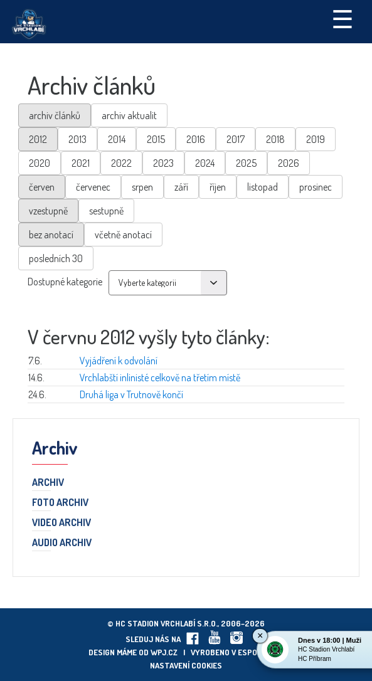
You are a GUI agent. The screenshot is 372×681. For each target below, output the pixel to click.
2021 (81, 163)
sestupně (106, 210)
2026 (288, 163)
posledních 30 (56, 258)
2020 (39, 163)
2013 (77, 139)
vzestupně (48, 210)
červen (42, 187)
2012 (38, 139)
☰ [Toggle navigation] (342, 18)
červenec (93, 187)
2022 (121, 163)
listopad (262, 187)
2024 (205, 163)
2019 (315, 139)
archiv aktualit (129, 115)
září (181, 187)
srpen (142, 187)
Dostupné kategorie (65, 281)
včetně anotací (123, 234)
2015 (156, 139)
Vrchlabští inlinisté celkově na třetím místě (160, 377)
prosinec (315, 187)
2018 (275, 139)
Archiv (48, 482)
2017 (235, 139)
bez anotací (51, 234)
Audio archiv (62, 543)
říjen (218, 187)
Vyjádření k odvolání (118, 360)
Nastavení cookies (186, 665)
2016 (195, 139)
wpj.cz (164, 652)
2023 (163, 163)
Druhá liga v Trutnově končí (131, 394)
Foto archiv (60, 503)
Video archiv (61, 523)
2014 (116, 139)
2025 (246, 163)
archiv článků (54, 115)
